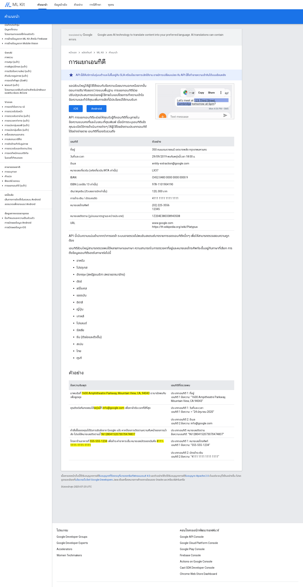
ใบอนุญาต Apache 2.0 (197, 475)
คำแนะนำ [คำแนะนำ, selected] (42, 4)
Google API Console (192, 536)
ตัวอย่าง (78, 4)
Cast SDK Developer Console (197, 567)
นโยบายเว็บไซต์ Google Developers (94, 479)
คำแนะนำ (12, 16)
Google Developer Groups (72, 536)
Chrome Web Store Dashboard (198, 573)
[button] (25, 39)
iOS (75, 108)
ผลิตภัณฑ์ (87, 52)
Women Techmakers (69, 555)
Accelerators (64, 549)
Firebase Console (190, 555)
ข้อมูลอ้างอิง (60, 4)
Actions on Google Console (196, 561)
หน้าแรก (73, 52)
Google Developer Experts (72, 542)
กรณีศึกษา (95, 4)
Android (96, 108)
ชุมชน (111, 4)
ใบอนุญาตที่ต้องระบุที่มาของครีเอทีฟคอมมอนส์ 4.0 (124, 475)
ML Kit (18, 4)
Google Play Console (192, 549)
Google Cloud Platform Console (199, 542)
